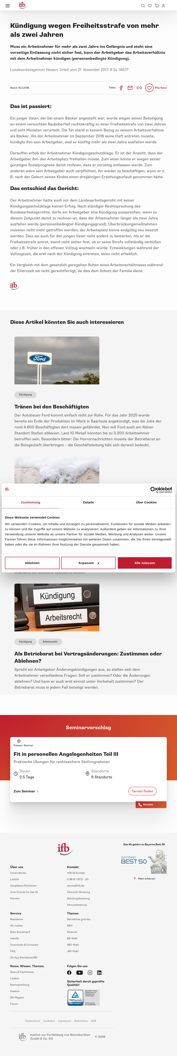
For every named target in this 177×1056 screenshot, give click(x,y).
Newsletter (16, 919)
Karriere (15, 898)
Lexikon (14, 978)
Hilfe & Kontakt (76, 873)
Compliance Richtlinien (23, 885)
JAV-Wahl (73, 951)
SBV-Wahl (73, 945)
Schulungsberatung (78, 898)
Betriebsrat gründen (79, 919)
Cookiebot (49, 1021)
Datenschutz (32, 1021)
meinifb (14, 938)
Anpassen (88, 563)
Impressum (64, 1021)
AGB (93, 1021)
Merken (161, 88)
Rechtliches (81, 1021)
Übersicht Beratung (78, 892)
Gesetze (15, 991)
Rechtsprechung (19, 984)
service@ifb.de (75, 885)
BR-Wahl (72, 938)
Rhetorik (72, 932)
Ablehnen (32, 563)
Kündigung (25, 394)
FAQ (12, 951)
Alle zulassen (145, 563)
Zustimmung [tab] (30, 502)
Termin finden (142, 791)
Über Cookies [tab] (146, 502)
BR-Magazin (17, 997)
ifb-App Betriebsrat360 (24, 957)
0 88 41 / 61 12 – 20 (77, 879)
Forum (14, 1004)
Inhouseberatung (77, 905)
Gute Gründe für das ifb (24, 892)
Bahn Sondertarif (20, 932)
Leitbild (14, 879)
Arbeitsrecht (50, 641)
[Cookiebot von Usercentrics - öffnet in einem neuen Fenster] (153, 490)
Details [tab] (88, 502)
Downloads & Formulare (24, 945)
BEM (69, 925)
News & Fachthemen (22, 972)
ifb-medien (16, 925)
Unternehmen (18, 873)
